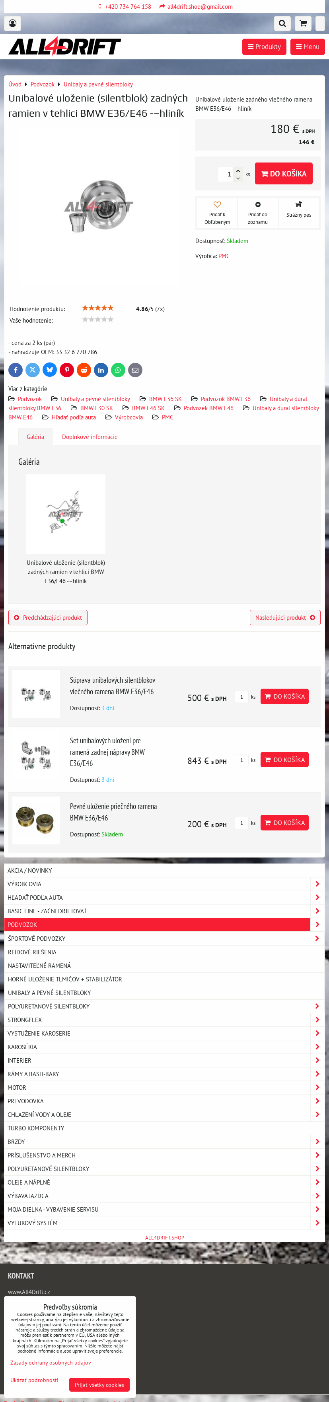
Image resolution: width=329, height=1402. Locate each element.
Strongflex (166, 1019)
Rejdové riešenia (32, 952)
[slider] (98, 308)
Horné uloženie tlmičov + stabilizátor (65, 979)
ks (245, 696)
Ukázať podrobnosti (34, 1380)
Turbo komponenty (36, 1128)
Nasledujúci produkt (285, 617)
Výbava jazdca (166, 1195)
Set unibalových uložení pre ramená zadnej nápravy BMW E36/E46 (107, 751)
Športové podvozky (166, 938)
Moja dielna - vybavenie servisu (166, 1209)
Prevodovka (166, 1101)
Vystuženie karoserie (166, 1033)
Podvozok (30, 399)
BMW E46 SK (148, 408)
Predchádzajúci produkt (48, 617)
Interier (166, 1060)
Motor (166, 1087)
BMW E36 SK (165, 399)
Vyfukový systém (166, 1223)
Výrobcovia (129, 417)
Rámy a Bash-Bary (166, 1074)
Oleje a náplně (166, 1182)
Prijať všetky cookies (99, 1384)
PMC (167, 417)
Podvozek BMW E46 (209, 408)
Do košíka (284, 173)
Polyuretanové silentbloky (166, 1006)
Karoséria (166, 1046)
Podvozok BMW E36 (226, 399)
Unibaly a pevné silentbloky (95, 399)
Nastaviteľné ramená (39, 965)
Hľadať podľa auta (74, 417)
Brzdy (166, 1141)
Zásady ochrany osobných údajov (50, 1362)
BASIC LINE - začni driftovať (166, 911)
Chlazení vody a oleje (166, 1114)
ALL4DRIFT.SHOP (164, 1237)
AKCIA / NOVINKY (30, 870)
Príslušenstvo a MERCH (166, 1155)
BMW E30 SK (96, 408)
